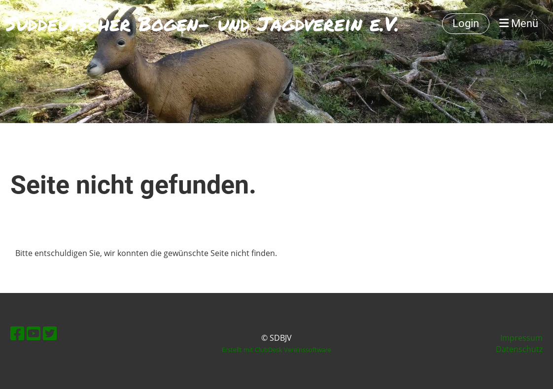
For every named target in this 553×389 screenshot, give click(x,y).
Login (465, 23)
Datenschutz (519, 349)
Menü (518, 23)
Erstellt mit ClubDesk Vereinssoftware (276, 349)
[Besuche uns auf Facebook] (17, 333)
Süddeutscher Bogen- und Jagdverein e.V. (202, 23)
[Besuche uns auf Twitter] (50, 333)
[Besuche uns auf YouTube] (33, 333)
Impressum (521, 337)
